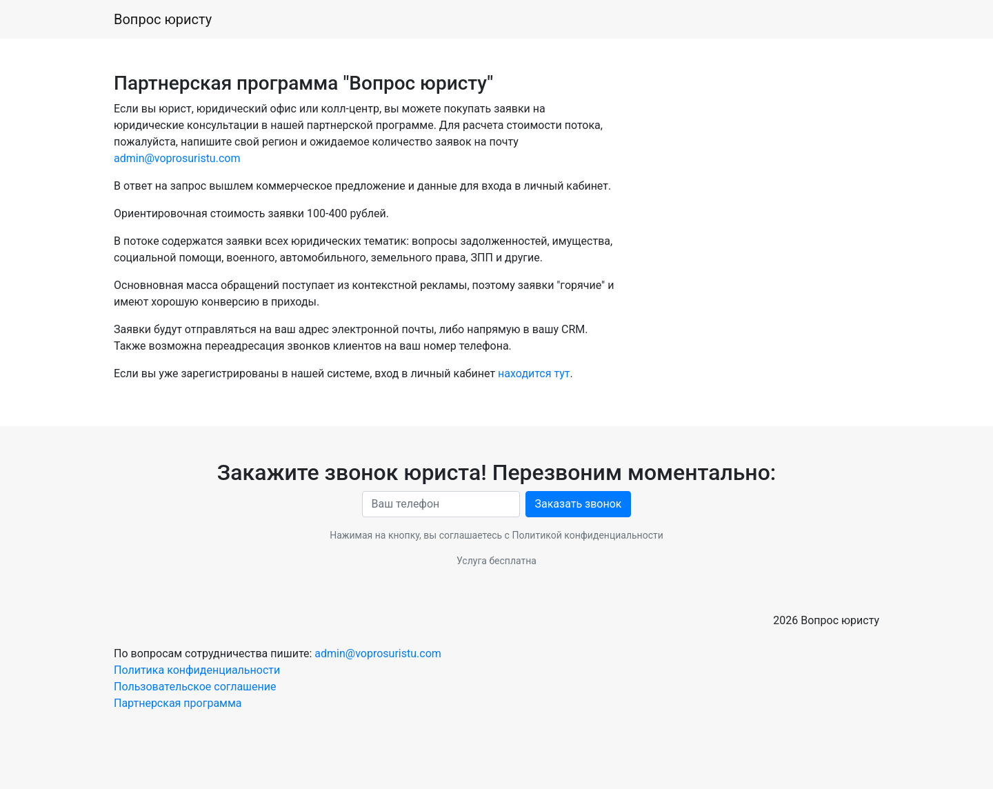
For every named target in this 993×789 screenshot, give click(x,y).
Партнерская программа (178, 703)
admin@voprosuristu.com (177, 158)
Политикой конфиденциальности (587, 535)
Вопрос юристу (163, 19)
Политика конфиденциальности (197, 670)
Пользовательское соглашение (195, 686)
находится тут (534, 373)
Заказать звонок (577, 503)
